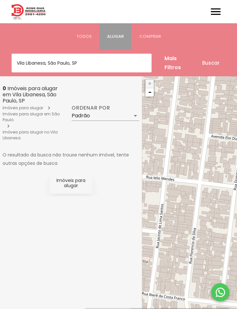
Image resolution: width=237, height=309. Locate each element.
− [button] (150, 92)
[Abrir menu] (215, 11)
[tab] (84, 36)
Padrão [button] (81, 115)
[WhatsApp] (220, 292)
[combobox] (82, 63)
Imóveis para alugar (23, 108)
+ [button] (150, 84)
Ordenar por (91, 108)
